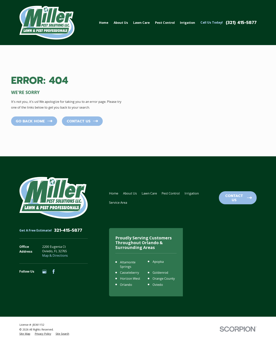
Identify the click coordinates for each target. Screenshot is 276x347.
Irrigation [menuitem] (187, 22)
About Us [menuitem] (121, 22)
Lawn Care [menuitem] (141, 22)
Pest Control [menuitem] (165, 22)
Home (113, 193)
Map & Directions (55, 255)
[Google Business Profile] (44, 271)
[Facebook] (53, 271)
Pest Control (171, 193)
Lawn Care (149, 193)
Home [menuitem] (103, 22)
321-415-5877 (68, 230)
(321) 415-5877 (241, 23)
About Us (130, 193)
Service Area (118, 202)
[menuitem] (24, 333)
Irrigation (192, 193)
